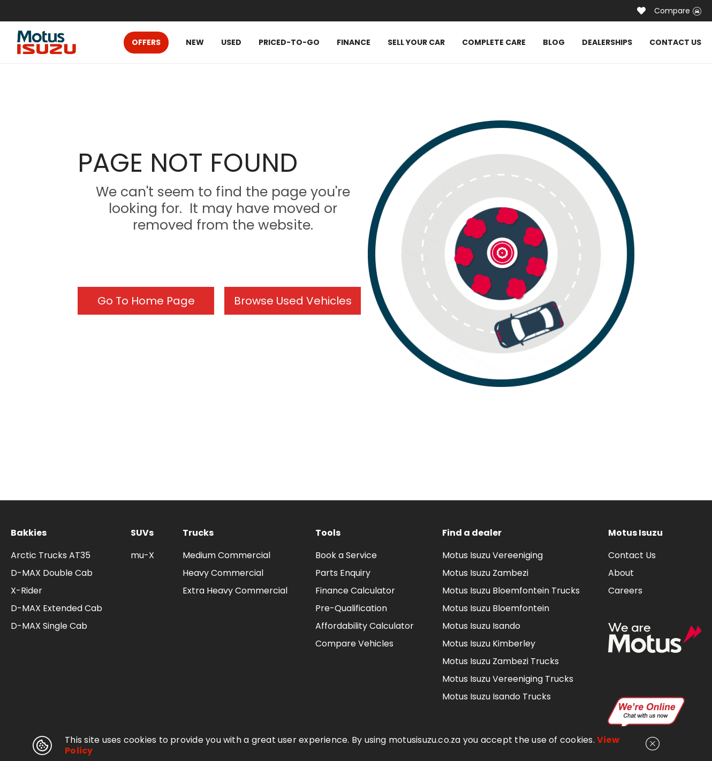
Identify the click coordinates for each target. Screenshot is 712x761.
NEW (195, 42)
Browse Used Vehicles (293, 300)
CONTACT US (675, 42)
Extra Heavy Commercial (235, 590)
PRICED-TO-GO (289, 42)
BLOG (554, 42)
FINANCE (353, 42)
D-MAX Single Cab (49, 626)
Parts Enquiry (342, 573)
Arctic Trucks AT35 (50, 555)
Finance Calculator (355, 590)
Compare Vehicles (354, 643)
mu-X (142, 555)
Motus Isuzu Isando (481, 626)
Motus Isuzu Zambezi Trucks (500, 661)
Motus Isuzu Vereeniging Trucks (507, 679)
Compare (677, 10)
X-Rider (26, 590)
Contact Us (632, 555)
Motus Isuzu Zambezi (485, 573)
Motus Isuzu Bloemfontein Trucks (511, 590)
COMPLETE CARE (494, 42)
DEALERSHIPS (607, 42)
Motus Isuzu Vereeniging (492, 555)
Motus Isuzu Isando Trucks (496, 696)
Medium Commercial (226, 555)
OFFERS (146, 42)
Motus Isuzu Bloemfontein (495, 608)
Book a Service (346, 555)
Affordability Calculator (364, 626)
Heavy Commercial (223, 573)
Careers (625, 590)
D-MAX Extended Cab (56, 608)
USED (231, 42)
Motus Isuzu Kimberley (488, 643)
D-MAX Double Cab (52, 573)
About (621, 573)
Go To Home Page (146, 300)
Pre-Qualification (351, 608)
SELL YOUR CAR (416, 42)
